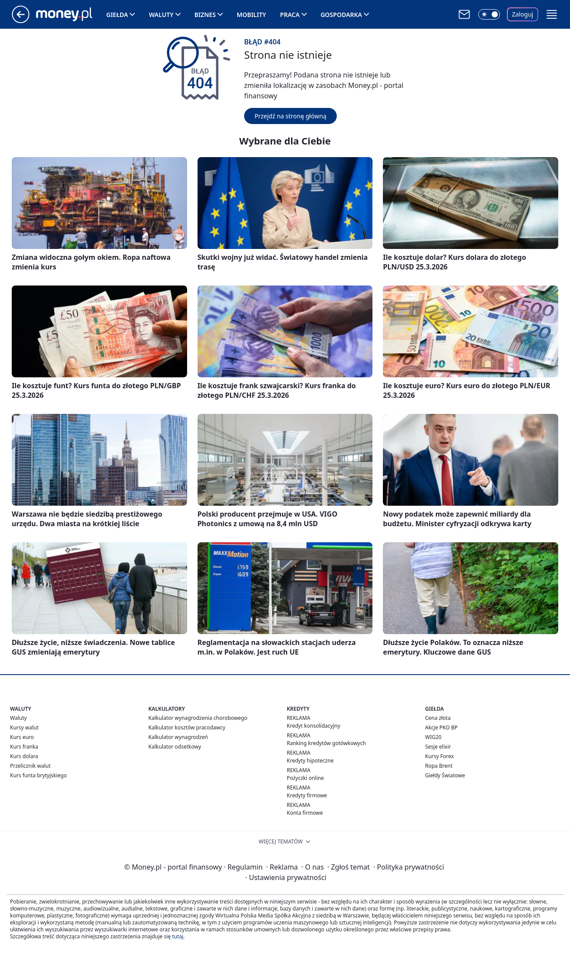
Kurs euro (22, 737)
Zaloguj (522, 14)
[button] (552, 14)
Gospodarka (341, 14)
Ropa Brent (439, 765)
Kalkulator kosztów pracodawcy (186, 727)
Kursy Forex (439, 756)
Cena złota (438, 718)
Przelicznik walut (30, 765)
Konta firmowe (305, 812)
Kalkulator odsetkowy (174, 746)
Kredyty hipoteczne (310, 760)
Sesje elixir (438, 746)
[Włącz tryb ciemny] (489, 14)
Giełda (117, 14)
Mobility (251, 14)
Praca (290, 14)
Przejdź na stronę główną (290, 116)
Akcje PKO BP (441, 727)
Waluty (161, 14)
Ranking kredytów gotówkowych (326, 743)
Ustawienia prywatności (285, 877)
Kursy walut (24, 727)
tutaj (177, 936)
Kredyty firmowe (307, 795)
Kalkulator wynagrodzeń (178, 737)
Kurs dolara (24, 756)
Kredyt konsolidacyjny (313, 725)
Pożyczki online (305, 778)
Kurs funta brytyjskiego (38, 775)
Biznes (205, 14)
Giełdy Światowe (445, 775)
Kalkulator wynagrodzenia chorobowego (197, 718)
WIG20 (433, 737)
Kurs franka (24, 746)
